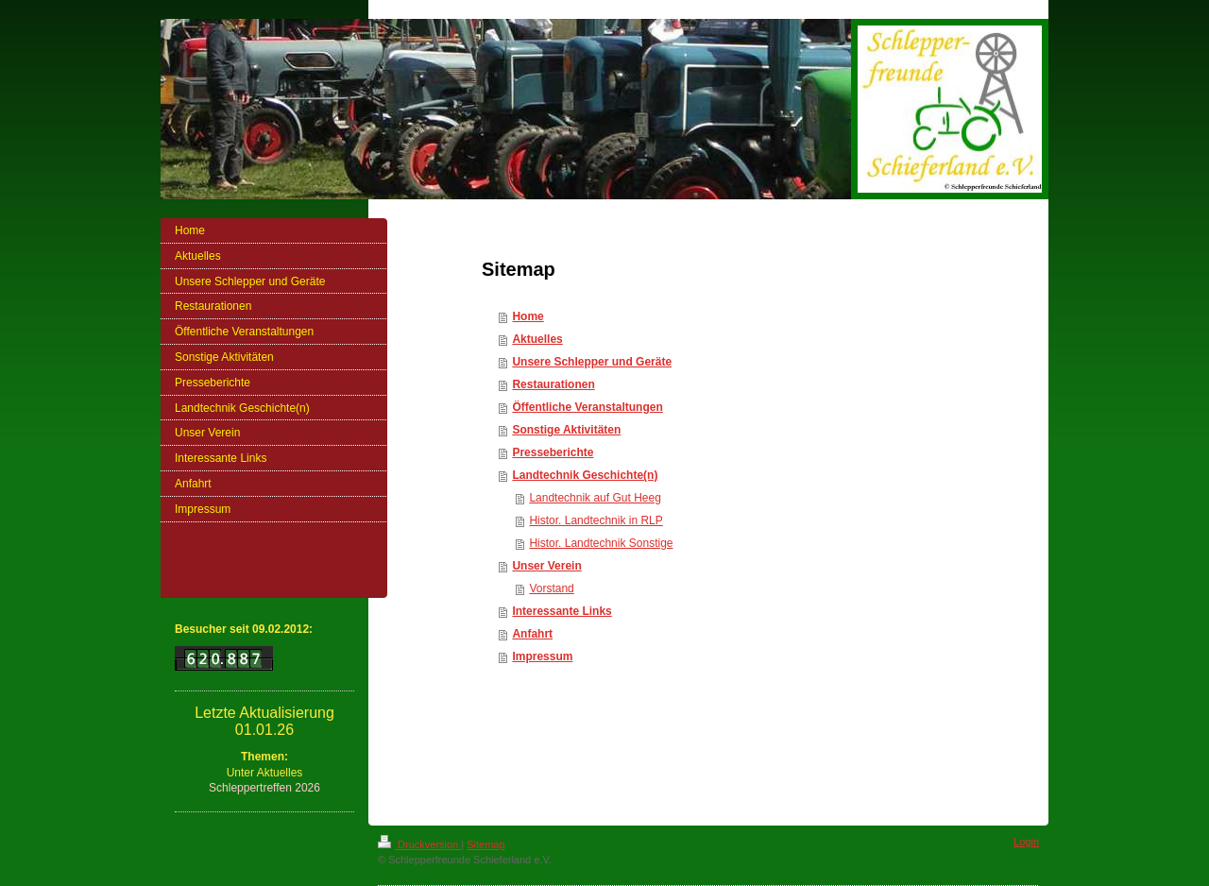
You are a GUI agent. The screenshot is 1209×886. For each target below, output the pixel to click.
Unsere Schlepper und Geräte (592, 361)
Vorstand (551, 588)
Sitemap (485, 844)
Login (1026, 841)
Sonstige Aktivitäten (566, 429)
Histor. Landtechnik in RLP (595, 520)
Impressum (542, 656)
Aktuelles (537, 339)
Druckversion (419, 844)
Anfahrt (532, 633)
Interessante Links (561, 611)
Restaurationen (553, 384)
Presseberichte (552, 452)
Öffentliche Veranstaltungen (587, 407)
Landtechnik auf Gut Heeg (594, 497)
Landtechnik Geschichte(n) (584, 475)
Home (527, 316)
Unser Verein (546, 565)
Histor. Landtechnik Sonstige (601, 543)
